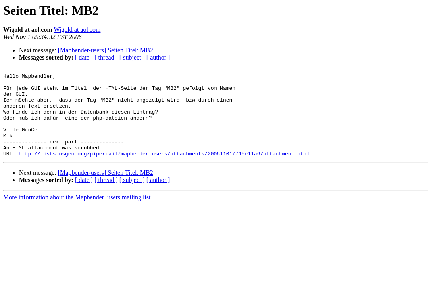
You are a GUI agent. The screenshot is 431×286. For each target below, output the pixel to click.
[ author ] (158, 57)
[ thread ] (106, 57)
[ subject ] (132, 57)
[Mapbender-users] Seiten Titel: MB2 (105, 50)
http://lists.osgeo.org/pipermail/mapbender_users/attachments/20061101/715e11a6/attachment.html (164, 170)
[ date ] (84, 57)
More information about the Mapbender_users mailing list (76, 214)
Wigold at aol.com (77, 29)
